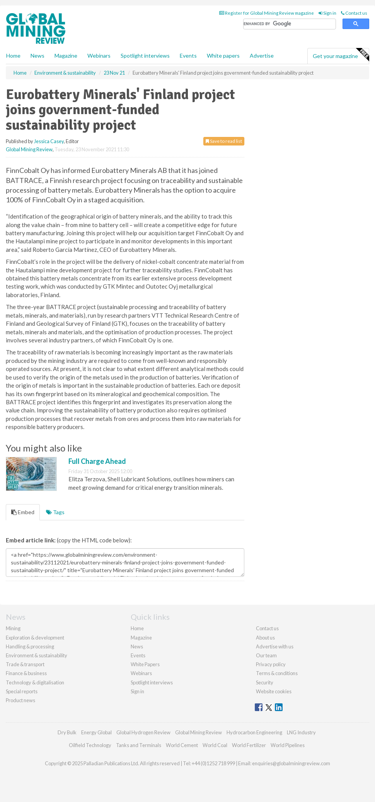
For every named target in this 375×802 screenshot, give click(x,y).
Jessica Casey (49, 141)
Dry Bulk (67, 732)
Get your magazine (341, 55)
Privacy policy (271, 664)
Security (264, 682)
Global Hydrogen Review (143, 732)
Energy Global (96, 732)
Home (13, 55)
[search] (289, 24)
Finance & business (26, 673)
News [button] (37, 55)
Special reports (22, 691)
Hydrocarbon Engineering (254, 732)
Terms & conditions (277, 673)
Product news (20, 700)
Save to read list (224, 141)
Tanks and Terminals (138, 745)
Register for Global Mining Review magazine (266, 12)
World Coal (215, 745)
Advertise (262, 55)
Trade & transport (25, 664)
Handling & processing (30, 646)
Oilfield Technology (90, 745)
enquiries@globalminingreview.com (291, 763)
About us (265, 637)
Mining (13, 628)
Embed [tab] (22, 512)
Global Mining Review (29, 149)
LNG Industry (301, 732)
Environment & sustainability (36, 655)
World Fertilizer (249, 745)
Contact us (354, 12)
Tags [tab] (55, 512)
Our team (266, 655)
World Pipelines (288, 745)
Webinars (99, 55)
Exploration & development (35, 637)
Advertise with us (274, 646)
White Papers (145, 664)
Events (188, 55)
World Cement (182, 745)
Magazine (66, 55)
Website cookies (273, 691)
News (137, 646)
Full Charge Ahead (97, 461)
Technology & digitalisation (35, 682)
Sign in (327, 12)
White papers (223, 55)
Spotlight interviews (145, 55)
